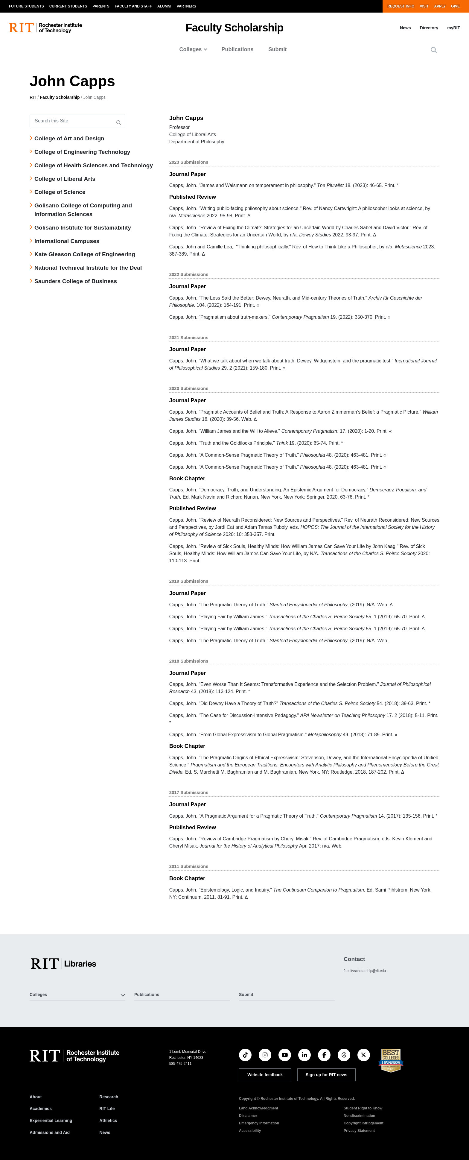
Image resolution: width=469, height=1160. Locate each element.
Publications (238, 49)
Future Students (26, 6)
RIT (33, 97)
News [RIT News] (104, 1132)
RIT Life (107, 1108)
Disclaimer (248, 1116)
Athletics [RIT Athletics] (108, 1120)
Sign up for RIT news (326, 1074)
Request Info (400, 6)
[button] (433, 50)
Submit (278, 49)
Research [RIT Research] (108, 1096)
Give (455, 6)
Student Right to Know (363, 1108)
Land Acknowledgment (258, 1108)
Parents (100, 6)
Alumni (164, 6)
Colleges (190, 49)
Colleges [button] (38, 994)
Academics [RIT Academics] (41, 1108)
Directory (429, 27)
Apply (440, 6)
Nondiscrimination (359, 1116)
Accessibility (250, 1131)
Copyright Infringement (363, 1123)
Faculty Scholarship (235, 28)
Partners (186, 6)
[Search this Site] (77, 121)
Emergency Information (259, 1123)
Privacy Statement (359, 1131)
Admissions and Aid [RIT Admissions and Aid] (50, 1132)
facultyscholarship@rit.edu (365, 971)
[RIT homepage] (45, 28)
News (405, 27)
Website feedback (265, 1074)
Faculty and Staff (133, 6)
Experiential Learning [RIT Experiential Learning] (51, 1120)
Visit (424, 6)
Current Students (68, 6)
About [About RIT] (36, 1096)
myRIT (453, 27)
